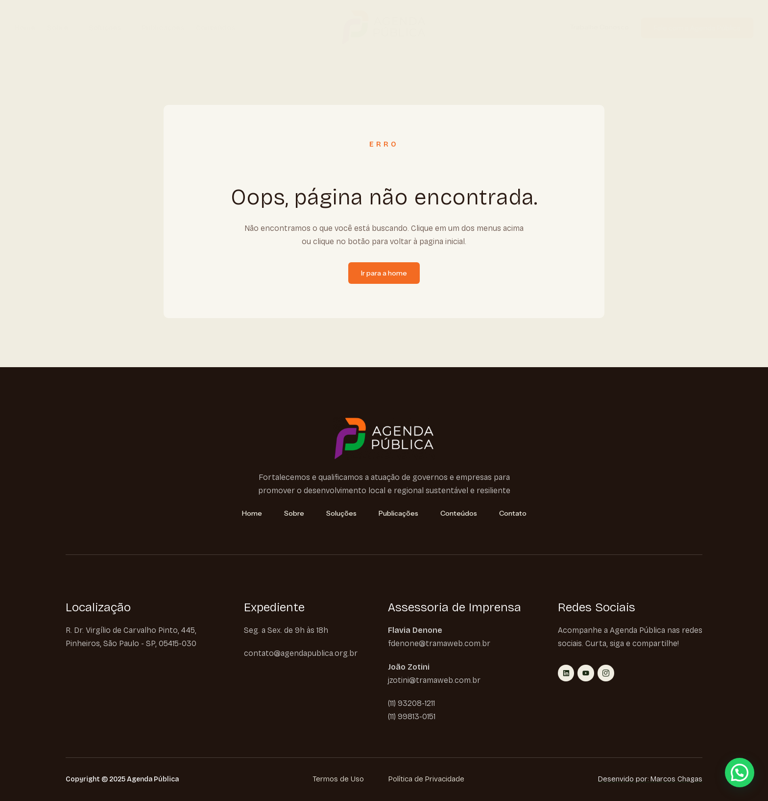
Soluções (109, 28)
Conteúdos (215, 28)
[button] (739, 772)
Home (25, 28)
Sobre (62, 28)
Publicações (163, 28)
